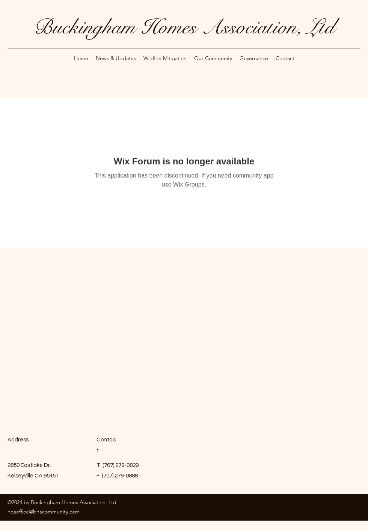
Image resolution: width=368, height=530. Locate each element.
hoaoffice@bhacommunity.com (44, 511)
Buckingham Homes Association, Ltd (184, 27)
